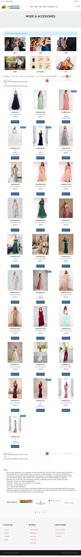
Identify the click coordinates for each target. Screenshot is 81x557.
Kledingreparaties (60, 533)
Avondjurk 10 (15, 112)
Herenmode (33, 536)
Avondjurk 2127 (65, 364)
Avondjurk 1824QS (40, 220)
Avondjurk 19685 (40, 256)
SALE (66, 72)
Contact (7, 533)
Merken (6, 539)
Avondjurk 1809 (15, 184)
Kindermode (33, 539)
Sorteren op (22, 76)
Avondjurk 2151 (15, 400)
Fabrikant (43, 76)
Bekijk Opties (15, 121)
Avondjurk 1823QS (15, 220)
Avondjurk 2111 (15, 364)
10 (71, 80)
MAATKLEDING (40, 72)
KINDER (15, 72)
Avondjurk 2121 (40, 364)
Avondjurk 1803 (40, 148)
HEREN (66, 53)
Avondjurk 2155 (65, 400)
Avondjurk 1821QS (66, 184)
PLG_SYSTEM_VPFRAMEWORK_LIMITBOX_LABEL (16, 81)
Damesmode (33, 533)
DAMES (40, 53)
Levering (68, 552)
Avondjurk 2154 (40, 400)
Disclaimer (63, 552)
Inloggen (7, 536)
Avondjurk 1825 (65, 220)
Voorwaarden (74, 552)
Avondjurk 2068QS (15, 328)
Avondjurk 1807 (65, 148)
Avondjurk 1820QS (40, 184)
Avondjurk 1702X (15, 148)
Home (2, 1)
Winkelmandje (9, 1)
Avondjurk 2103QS (40, 328)
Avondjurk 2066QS (66, 292)
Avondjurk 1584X (40, 112)
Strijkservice (59, 536)
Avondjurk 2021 (65, 256)
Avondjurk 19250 (15, 256)
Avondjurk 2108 (65, 328)
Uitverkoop (33, 543)
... (57, 80)
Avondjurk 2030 (40, 292)
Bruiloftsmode (34, 529)
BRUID (15, 53)
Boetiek (7, 529)
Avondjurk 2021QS (15, 292)
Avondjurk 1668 (65, 112)
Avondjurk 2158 (15, 437)
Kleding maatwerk (60, 529)
